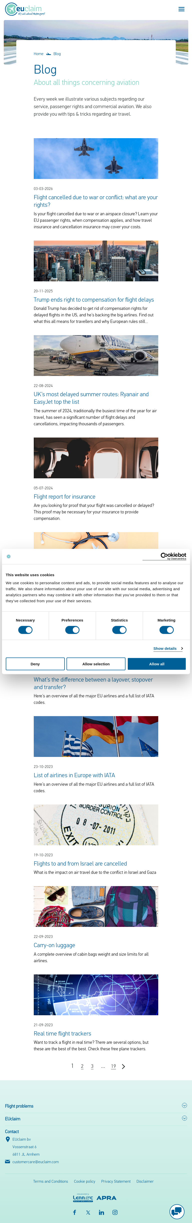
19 (113, 1066)
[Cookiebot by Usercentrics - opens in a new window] (164, 556)
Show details (165, 648)
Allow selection (96, 664)
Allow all (156, 664)
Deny (35, 664)
